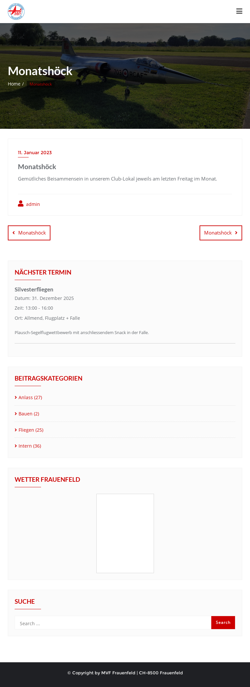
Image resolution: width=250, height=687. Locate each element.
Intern (25, 446)
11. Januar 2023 (35, 152)
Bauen (26, 414)
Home (14, 84)
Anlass (26, 397)
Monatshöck (32, 232)
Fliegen (26, 430)
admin (29, 203)
